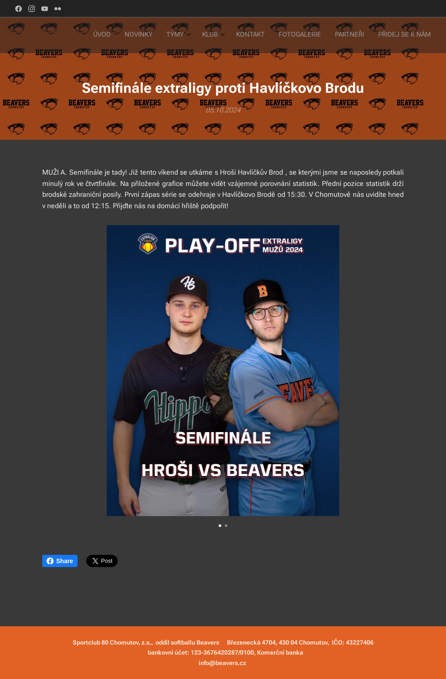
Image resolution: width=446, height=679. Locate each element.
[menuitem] (326, 35)
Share (60, 560)
